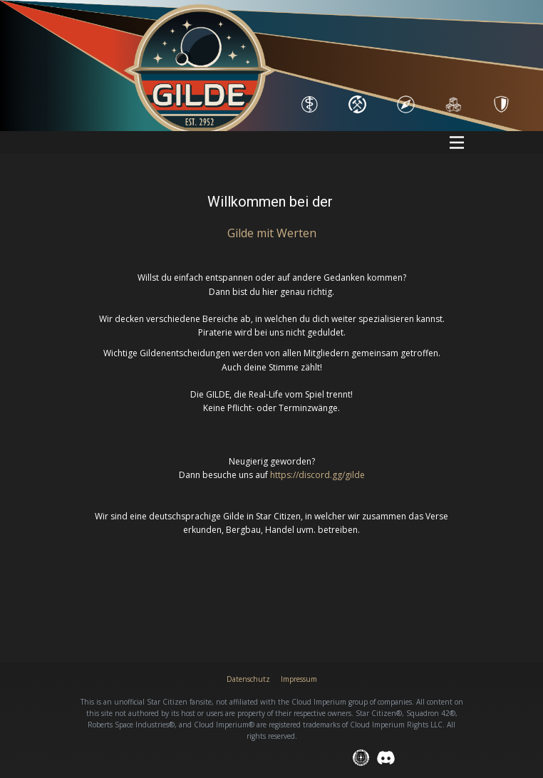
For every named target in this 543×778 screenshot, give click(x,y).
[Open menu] (457, 142)
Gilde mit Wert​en (271, 233)
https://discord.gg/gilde (317, 475)
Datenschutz (248, 679)
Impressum (299, 679)
